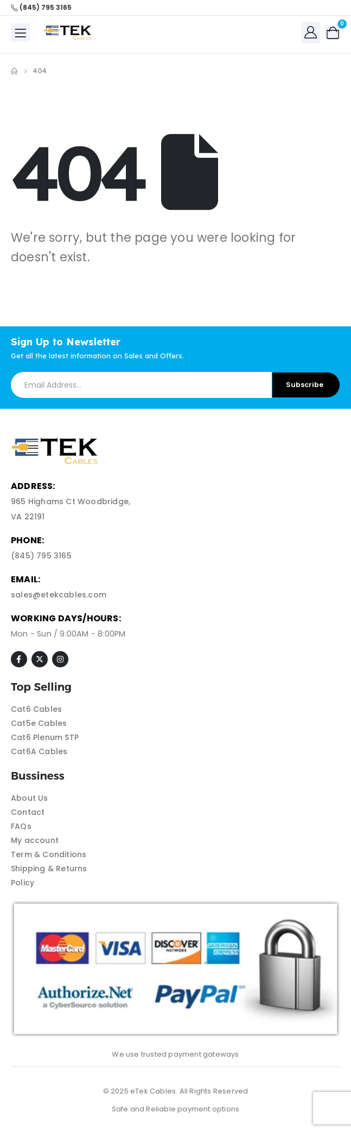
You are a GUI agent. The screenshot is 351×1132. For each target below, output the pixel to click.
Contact (27, 812)
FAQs (21, 826)
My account (35, 840)
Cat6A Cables (39, 751)
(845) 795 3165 (41, 555)
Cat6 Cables (36, 709)
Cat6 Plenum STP (45, 737)
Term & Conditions (48, 854)
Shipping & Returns (49, 868)
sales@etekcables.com (58, 594)
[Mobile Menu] (20, 32)
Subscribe (304, 384)
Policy (22, 882)
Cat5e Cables (39, 723)
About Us (29, 798)
